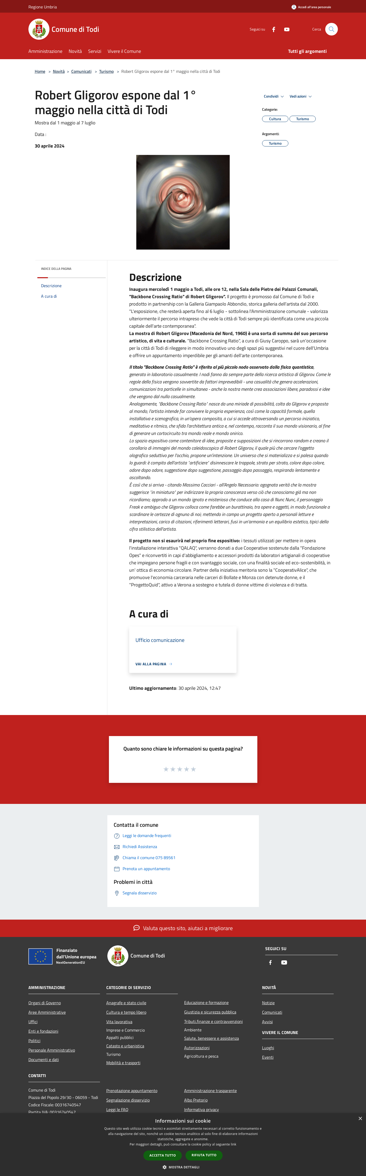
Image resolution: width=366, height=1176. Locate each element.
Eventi (268, 1057)
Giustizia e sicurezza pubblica (210, 1012)
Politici (34, 1040)
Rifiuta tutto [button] (204, 1155)
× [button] (360, 1119)
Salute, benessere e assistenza (211, 1038)
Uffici (33, 1021)
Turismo (106, 71)
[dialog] (183, 1144)
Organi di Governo (44, 1003)
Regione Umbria (42, 7)
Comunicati (81, 71)
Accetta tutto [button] (162, 1155)
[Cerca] (331, 29)
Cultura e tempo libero (126, 1012)
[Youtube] (284, 29)
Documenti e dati (43, 1059)
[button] (183, 1167)
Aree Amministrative (47, 1012)
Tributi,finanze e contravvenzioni (213, 1021)
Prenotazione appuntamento (131, 1090)
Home (40, 71)
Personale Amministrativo (51, 1050)
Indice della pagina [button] (56, 268)
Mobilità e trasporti (123, 1063)
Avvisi (267, 1021)
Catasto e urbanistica (125, 1046)
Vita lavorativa (119, 1021)
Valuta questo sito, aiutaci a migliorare (183, 928)
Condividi (274, 96)
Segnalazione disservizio (128, 1100)
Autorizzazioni (197, 1048)
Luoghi (268, 1048)
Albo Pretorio (196, 1100)
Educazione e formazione (206, 1002)
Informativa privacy (201, 1109)
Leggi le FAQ (117, 1109)
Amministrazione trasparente (210, 1090)
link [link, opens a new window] (233, 1144)
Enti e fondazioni (43, 1031)
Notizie (268, 1003)
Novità (59, 71)
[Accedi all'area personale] (311, 7)
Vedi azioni (301, 96)
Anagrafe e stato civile (126, 1003)
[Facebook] (271, 29)
